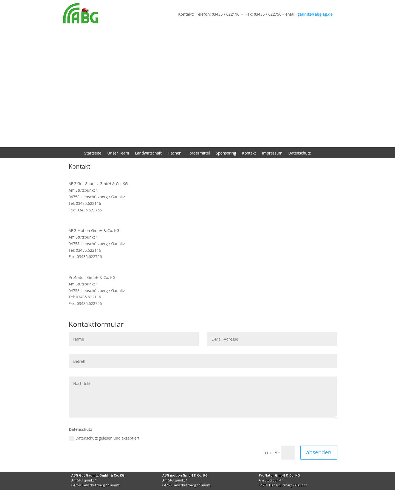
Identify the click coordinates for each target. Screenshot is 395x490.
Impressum (272, 153)
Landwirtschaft (148, 153)
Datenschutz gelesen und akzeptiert (104, 438)
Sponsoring (226, 153)
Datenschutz (299, 153)
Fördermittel (198, 153)
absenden (318, 452)
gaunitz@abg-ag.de (315, 14)
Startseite (92, 153)
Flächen (174, 153)
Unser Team (118, 153)
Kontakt (249, 153)
